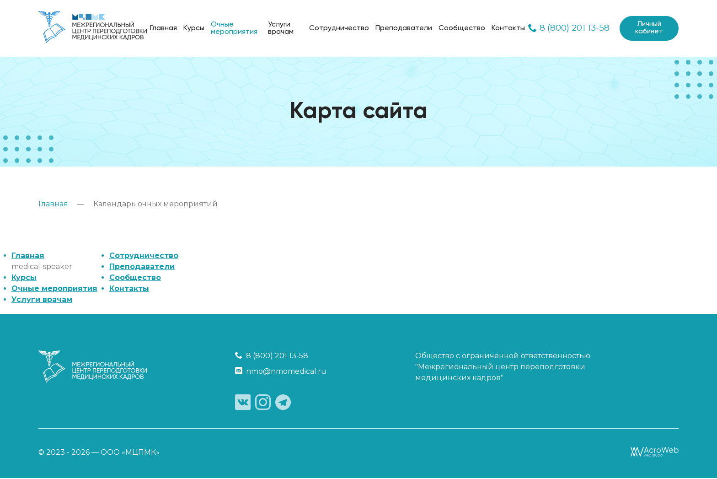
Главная (163, 28)
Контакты (506, 28)
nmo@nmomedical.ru (280, 371)
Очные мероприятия (234, 28)
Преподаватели (402, 28)
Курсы (193, 28)
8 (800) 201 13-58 (567, 28)
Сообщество (460, 28)
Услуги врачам (279, 28)
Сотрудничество (337, 28)
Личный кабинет (648, 28)
